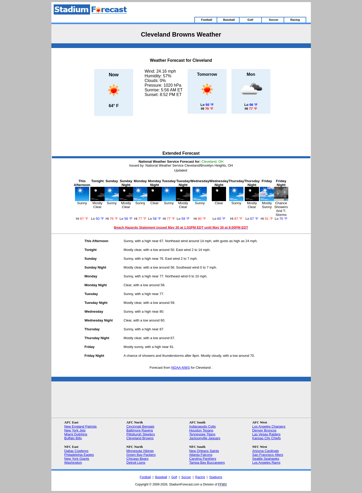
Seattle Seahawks (265, 459)
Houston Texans (201, 430)
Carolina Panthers (202, 459)
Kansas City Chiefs (266, 438)
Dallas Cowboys (76, 451)
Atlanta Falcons (201, 455)
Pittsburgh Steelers (140, 434)
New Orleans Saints (204, 451)
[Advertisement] (181, 134)
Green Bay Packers (141, 455)
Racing (200, 477)
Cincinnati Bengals (140, 426)
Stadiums (215, 477)
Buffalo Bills (73, 438)
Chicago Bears (137, 459)
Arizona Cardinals (265, 451)
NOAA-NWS (180, 367)
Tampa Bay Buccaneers (207, 462)
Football (145, 477)
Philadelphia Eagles (79, 455)
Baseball (161, 477)
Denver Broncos (264, 430)
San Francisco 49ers (267, 455)
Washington (73, 462)
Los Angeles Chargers (268, 426)
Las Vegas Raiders (266, 434)
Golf (174, 477)
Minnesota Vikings (140, 451)
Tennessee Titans (202, 434)
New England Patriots (80, 426)
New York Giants (76, 459)
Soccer (186, 477)
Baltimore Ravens (139, 430)
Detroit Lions (135, 462)
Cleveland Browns (140, 438)
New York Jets (75, 430)
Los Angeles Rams (266, 462)
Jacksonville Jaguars (204, 438)
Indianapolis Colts (202, 426)
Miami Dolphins (75, 434)
